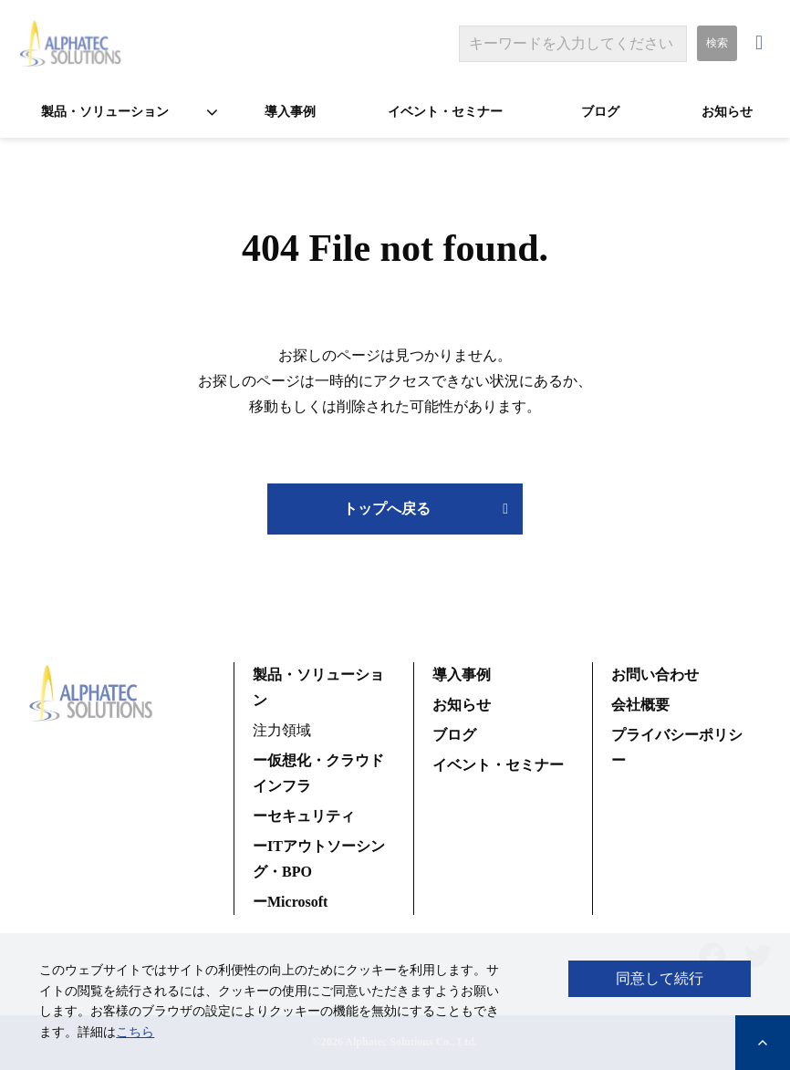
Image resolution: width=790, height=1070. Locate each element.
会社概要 (640, 704)
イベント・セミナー (445, 112)
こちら (135, 1032)
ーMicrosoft (290, 901)
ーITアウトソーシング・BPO (319, 858)
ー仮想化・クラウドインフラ (318, 773)
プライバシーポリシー (677, 747)
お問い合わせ (761, 43)
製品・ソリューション (105, 112)
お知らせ (727, 112)
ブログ (600, 112)
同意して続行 (659, 978)
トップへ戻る (387, 508)
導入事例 (290, 112)
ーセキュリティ (304, 816)
